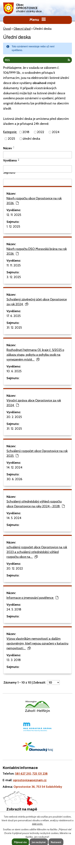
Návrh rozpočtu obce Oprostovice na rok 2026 (34, 200)
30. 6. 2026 (14, 479)
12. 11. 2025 (13, 215)
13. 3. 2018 (13, 660)
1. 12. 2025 (13, 226)
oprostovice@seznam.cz (30, 780)
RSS (37, 60)
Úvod (7, 29)
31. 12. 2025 (14, 328)
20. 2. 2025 (14, 417)
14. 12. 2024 (14, 467)
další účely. (37, 823)
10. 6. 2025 (13, 371)
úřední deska (31, 139)
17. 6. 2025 (13, 316)
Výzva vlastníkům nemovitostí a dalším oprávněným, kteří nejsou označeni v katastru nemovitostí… (37, 643)
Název (7, 148)
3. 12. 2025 (13, 277)
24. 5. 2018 (13, 609)
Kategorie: (10, 132)
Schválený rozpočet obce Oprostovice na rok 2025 (37, 453)
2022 (40, 132)
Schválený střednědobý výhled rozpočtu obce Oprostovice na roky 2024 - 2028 (35, 504)
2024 (55, 132)
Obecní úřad (22, 29)
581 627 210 (23, 773)
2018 (25, 132)
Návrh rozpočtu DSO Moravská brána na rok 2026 (36, 251)
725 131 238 (40, 773)
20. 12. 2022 (14, 568)
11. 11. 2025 (13, 265)
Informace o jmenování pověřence (32, 598)
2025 (11, 139)
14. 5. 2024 (13, 518)
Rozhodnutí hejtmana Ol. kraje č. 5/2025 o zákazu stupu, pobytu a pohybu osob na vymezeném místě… (35, 354)
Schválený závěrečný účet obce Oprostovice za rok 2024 (36, 301)
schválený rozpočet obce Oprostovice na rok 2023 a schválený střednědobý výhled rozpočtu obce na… (36, 552)
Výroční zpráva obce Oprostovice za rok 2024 (33, 402)
